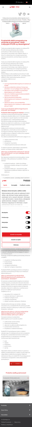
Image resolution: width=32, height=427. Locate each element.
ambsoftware (9, 424)
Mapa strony (17, 422)
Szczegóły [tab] (14, 185)
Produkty (24, 19)
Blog (29, 19)
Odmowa (16, 245)
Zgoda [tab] (5, 185)
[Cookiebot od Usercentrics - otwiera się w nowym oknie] (23, 181)
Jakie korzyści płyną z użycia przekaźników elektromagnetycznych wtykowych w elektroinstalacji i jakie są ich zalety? (17, 104)
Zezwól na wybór (16, 239)
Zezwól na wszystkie (16, 234)
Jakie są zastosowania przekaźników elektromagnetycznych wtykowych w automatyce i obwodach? (16, 99)
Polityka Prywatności (6, 422)
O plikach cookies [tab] (25, 185)
